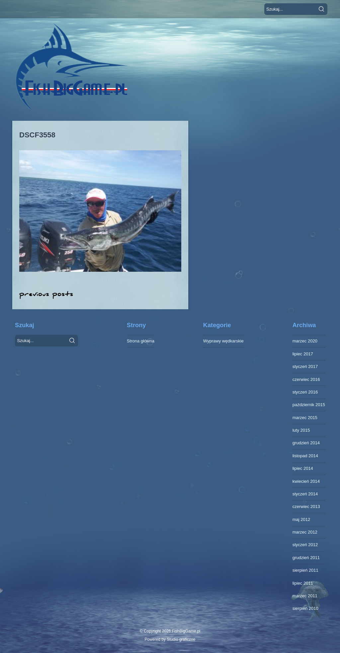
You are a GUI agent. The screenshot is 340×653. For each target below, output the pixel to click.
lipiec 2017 (303, 353)
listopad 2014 (305, 455)
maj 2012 (301, 519)
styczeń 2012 (305, 544)
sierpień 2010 (305, 608)
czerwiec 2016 (306, 379)
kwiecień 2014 (306, 481)
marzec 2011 (305, 595)
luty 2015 (301, 430)
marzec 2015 (305, 417)
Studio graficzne (181, 639)
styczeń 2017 (305, 366)
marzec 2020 (305, 340)
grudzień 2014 (306, 442)
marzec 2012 (305, 532)
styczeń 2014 (305, 493)
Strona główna (140, 340)
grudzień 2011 (306, 557)
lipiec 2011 (303, 583)
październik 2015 (309, 404)
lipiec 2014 (303, 468)
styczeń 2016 (305, 392)
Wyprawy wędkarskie (223, 340)
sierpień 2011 (305, 570)
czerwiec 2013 (306, 506)
